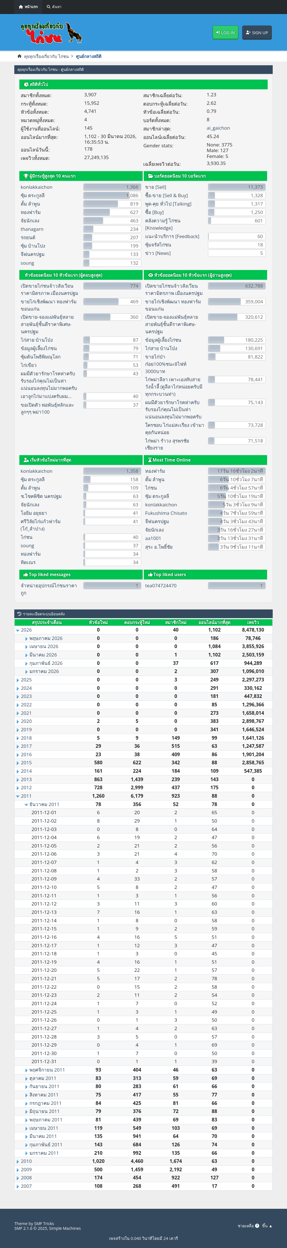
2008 (26, 1178)
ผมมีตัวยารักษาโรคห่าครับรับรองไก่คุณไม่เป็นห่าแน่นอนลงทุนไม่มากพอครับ (49, 380)
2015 (26, 763)
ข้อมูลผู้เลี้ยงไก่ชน (39, 348)
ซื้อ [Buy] (154, 212)
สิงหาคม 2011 (44, 1094)
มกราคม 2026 (44, 671)
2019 (26, 729)
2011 (26, 796)
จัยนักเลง (30, 221)
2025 (26, 679)
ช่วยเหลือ (248, 1225)
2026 (26, 630)
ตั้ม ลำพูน (30, 204)
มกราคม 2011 (44, 1153)
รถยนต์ (28, 237)
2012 (26, 787)
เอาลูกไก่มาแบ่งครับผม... (46, 396)
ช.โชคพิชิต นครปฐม (42, 496)
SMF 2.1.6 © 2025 (30, 1228)
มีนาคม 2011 (43, 1136)
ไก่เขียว (29, 365)
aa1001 (153, 538)
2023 (26, 696)
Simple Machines (66, 1228)
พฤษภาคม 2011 (46, 1119)
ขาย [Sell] (155, 187)
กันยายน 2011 (44, 1086)
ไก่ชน (27, 537)
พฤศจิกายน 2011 (47, 1070)
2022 (26, 704)
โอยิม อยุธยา (34, 513)
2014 (26, 771)
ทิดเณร (28, 562)
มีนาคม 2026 (43, 654)
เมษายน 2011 (44, 1128)
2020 (26, 721)
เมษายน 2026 (44, 646)
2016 (26, 754)
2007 (26, 1186)
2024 (26, 688)
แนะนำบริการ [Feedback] (172, 236)
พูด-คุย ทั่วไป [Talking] (168, 204)
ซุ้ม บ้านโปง (33, 246)
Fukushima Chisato (166, 513)
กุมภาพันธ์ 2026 (46, 663)
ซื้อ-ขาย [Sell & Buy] (167, 195)
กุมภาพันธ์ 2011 (46, 1144)
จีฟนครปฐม (33, 254)
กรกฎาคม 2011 (46, 1103)
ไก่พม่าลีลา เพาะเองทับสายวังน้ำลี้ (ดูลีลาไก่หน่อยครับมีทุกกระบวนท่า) (174, 386)
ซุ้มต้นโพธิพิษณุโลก (41, 356)
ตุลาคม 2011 (43, 1078)
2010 (26, 1161)
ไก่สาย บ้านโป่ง (37, 340)
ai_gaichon (218, 128)
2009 (26, 1169)
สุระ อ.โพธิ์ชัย (159, 547)
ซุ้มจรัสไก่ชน (158, 244)
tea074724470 (161, 585)
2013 (26, 779)
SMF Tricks (44, 1223)
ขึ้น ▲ (267, 1225)
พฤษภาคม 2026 (46, 638)
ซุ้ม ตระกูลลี (33, 195)
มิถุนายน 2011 (44, 1111)
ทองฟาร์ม (31, 212)
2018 (26, 738)
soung (27, 263)
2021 (26, 713)
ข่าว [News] (158, 253)
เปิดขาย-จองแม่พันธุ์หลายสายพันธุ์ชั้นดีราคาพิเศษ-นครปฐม (47, 324)
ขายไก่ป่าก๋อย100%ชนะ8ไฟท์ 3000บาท (166, 363)
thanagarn (32, 229)
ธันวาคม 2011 (44, 804)
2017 (26, 746)
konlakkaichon (37, 187)
